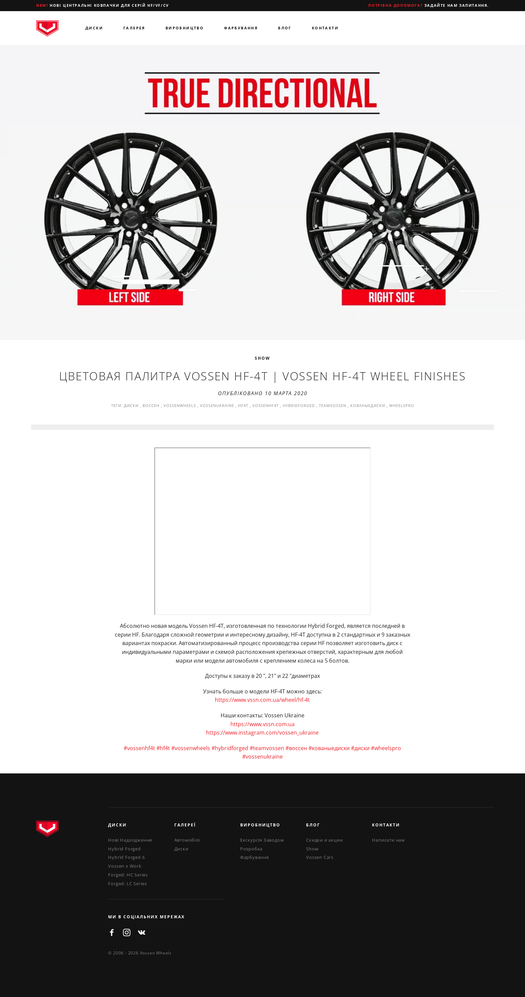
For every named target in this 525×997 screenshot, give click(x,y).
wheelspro (401, 405)
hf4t (243, 405)
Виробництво (185, 27)
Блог (285, 27)
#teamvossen (267, 748)
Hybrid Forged (124, 849)
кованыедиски (367, 405)
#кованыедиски (329, 748)
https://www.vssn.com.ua (262, 724)
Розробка (251, 849)
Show (262, 358)
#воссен (296, 748)
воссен (151, 405)
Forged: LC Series (127, 883)
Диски (94, 27)
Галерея (134, 27)
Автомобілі (187, 840)
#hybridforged (229, 748)
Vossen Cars (319, 857)
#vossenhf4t (139, 748)
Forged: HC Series (128, 875)
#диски (360, 748)
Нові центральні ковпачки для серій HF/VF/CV (102, 5)
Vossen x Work (124, 866)
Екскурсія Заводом (262, 840)
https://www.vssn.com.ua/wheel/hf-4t (262, 700)
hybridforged (299, 405)
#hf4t (163, 748)
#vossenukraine (262, 756)
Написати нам (388, 840)
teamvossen (332, 405)
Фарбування (241, 27)
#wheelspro (386, 748)
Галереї (185, 825)
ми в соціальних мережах (146, 917)
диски (131, 405)
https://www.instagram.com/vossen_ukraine (262, 732)
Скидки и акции (324, 840)
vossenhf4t (265, 405)
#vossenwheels (190, 748)
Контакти (325, 27)
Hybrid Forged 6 (126, 857)
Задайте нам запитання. (428, 5)
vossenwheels (180, 405)
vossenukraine (217, 405)
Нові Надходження (130, 840)
